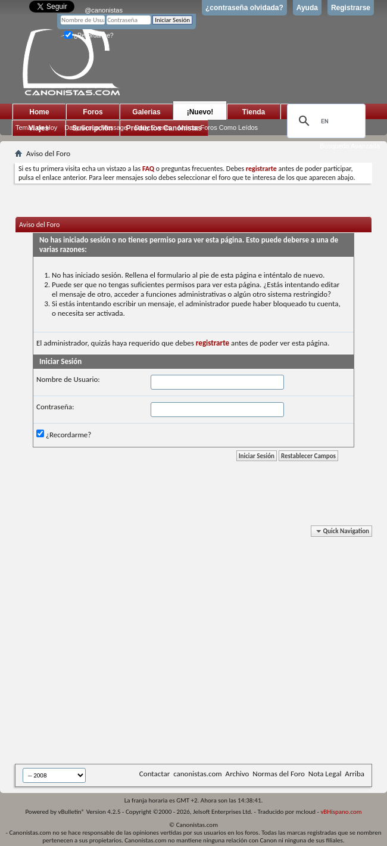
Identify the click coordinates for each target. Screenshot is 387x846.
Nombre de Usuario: (68, 379)
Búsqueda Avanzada (350, 146)
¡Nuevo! (200, 112)
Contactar (154, 773)
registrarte (212, 342)
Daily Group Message (95, 127)
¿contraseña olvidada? (244, 8)
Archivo (237, 773)
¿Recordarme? (88, 35)
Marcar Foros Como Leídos (218, 127)
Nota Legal (325, 773)
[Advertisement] (111, 646)
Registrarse (350, 8)
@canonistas (104, 10)
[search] (324, 121)
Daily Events (153, 127)
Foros (92, 112)
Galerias (146, 112)
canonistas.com (197, 773)
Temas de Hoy (36, 127)
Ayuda (307, 8)
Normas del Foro (278, 773)
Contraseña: (55, 406)
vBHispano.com (340, 812)
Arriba (354, 773)
